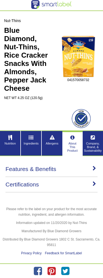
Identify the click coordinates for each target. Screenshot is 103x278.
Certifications (50, 184)
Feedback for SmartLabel (63, 253)
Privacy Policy (31, 253)
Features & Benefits (50, 169)
